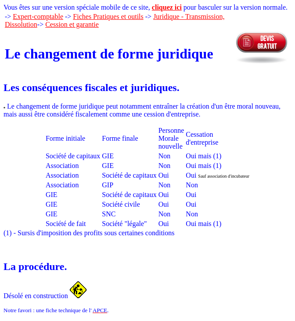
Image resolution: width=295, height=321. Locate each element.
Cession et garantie (72, 24)
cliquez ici (167, 7)
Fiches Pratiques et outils (108, 16)
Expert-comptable (38, 16)
